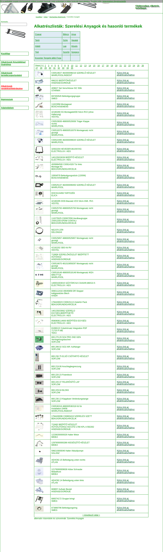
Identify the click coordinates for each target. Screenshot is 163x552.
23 (129, 65)
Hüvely (74, 46)
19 (112, 65)
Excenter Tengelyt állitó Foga (48, 58)
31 (54, 68)
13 (85, 65)
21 (120, 65)
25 (138, 65)
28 (41, 68)
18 (107, 65)
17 (103, 65)
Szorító (66, 52)
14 (90, 65)
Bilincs (66, 34)
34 (67, 68)
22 (125, 65)
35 (72, 68)
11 (76, 65)
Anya (73, 34)
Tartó (37, 40)
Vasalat (74, 40)
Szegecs (75, 52)
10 (72, 65)
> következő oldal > (91, 515)
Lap (64, 46)
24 (134, 65)
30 (50, 68)
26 (142, 65)
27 (37, 68)
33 (63, 68)
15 (94, 65)
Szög (65, 40)
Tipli (37, 52)
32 (59, 68)
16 (98, 65)
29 (45, 68)
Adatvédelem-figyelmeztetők (114, 1)
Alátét (37, 46)
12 (81, 65)
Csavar (38, 34)
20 (116, 65)
